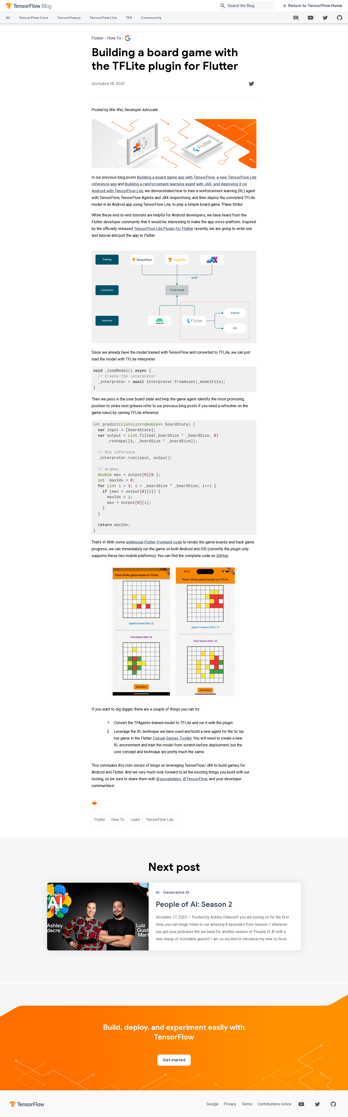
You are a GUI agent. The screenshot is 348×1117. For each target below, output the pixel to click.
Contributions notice (274, 1104)
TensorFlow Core (33, 17)
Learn (135, 819)
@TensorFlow (195, 779)
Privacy (230, 1104)
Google (212, 1104)
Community (151, 17)
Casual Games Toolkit (172, 738)
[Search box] (251, 5)
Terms (247, 1104)
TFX (129, 17)
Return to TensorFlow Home (312, 5)
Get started (174, 1060)
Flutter (99, 819)
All (8, 17)
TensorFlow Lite (103, 17)
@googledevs (168, 779)
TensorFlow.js (69, 17)
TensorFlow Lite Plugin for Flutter (163, 228)
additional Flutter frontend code (154, 542)
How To (117, 819)
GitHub (222, 555)
